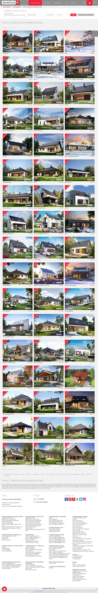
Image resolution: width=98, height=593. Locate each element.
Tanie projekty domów (54, 533)
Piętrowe (43, 478)
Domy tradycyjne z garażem (56, 528)
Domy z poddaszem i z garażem (33, 559)
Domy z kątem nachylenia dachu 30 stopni (59, 557)
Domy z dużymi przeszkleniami (33, 524)
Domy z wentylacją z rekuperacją (10, 524)
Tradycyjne (58, 478)
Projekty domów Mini (54, 535)
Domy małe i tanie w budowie (9, 539)
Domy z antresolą (29, 543)
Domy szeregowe (6, 553)
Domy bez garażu (6, 572)
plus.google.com (70, 503)
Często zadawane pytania (79, 565)
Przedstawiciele (77, 559)
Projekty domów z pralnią (31, 546)
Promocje (6, 479)
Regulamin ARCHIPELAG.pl (79, 574)
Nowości (22, 478)
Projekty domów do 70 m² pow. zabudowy (83, 552)
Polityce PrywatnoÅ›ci (39, 591)
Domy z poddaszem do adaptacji (33, 553)
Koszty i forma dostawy (79, 576)
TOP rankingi (52, 567)
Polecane (16, 478)
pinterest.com (73, 503)
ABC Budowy (47, 3)
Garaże (4, 550)
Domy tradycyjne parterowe (56, 524)
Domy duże (5, 542)
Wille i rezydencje (6, 543)
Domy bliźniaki (5, 552)
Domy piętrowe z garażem (32, 558)
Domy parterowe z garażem (32, 557)
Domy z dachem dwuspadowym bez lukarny (58, 561)
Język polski (95, 3)
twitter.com (80, 503)
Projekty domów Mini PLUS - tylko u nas (12, 530)
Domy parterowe (29, 550)
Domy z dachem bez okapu (56, 555)
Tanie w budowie (51, 478)
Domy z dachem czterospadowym (57, 554)
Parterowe (28, 478)
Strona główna (7, 7)
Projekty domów (35, 3)
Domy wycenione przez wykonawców (82, 540)
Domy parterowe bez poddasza (33, 555)
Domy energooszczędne (8, 521)
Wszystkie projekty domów (79, 521)
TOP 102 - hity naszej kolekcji (80, 526)
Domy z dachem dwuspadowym (57, 550)
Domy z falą (52, 553)
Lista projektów (17, 7)
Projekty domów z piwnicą (32, 544)
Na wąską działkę (75, 478)
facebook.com (66, 503)
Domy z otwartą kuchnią (31, 542)
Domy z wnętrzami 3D (78, 548)
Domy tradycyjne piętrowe (55, 525)
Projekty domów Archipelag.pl (10, 2)
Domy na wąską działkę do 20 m (57, 546)
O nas (66, 3)
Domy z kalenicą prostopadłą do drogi (58, 558)
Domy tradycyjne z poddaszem (57, 526)
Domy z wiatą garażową (8, 567)
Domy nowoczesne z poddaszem (33, 528)
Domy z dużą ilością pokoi (31, 539)
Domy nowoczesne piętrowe (32, 526)
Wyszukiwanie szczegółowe (85, 19)
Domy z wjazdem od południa (56, 541)
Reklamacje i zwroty (78, 577)
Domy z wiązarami (30, 568)
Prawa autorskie (77, 580)
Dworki (50, 521)
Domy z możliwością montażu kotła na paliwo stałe (35, 571)
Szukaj (73, 14)
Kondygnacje (50, 14)
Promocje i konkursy (78, 557)
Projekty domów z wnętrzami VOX (81, 551)
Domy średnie (5, 541)
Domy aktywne (29, 531)
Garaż (60, 14)
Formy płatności (77, 575)
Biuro (74, 564)
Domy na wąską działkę (55, 539)
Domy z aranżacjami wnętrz (80, 537)
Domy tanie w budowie (54, 532)
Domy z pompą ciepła (7, 526)
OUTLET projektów (77, 549)
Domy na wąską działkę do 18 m (57, 544)
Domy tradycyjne (53, 522)
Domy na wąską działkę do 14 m (57, 542)
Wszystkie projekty (8, 478)
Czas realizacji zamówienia (79, 579)
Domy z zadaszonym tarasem (33, 541)
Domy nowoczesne (30, 521)
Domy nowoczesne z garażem (33, 529)
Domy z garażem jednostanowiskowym (12, 568)
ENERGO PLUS (89, 478)
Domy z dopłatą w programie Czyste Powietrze (11, 532)
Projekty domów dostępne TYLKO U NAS (83, 547)
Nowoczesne (66, 478)
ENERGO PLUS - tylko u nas (8, 522)
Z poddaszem (36, 478)
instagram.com (84, 503)
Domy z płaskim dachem (55, 552)
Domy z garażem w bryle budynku (10, 570)
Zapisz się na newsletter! (79, 566)
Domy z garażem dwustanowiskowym (11, 569)
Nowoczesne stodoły (7, 525)
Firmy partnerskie (77, 558)
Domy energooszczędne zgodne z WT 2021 (11, 528)
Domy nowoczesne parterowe (33, 525)
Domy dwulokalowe (7, 554)
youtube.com (77, 503)
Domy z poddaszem (30, 552)
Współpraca (58, 3)
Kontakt (74, 3)
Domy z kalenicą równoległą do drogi (58, 559)
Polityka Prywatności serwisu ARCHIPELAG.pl (80, 572)
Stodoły (82, 478)
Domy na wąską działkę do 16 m (57, 543)
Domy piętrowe (29, 554)
